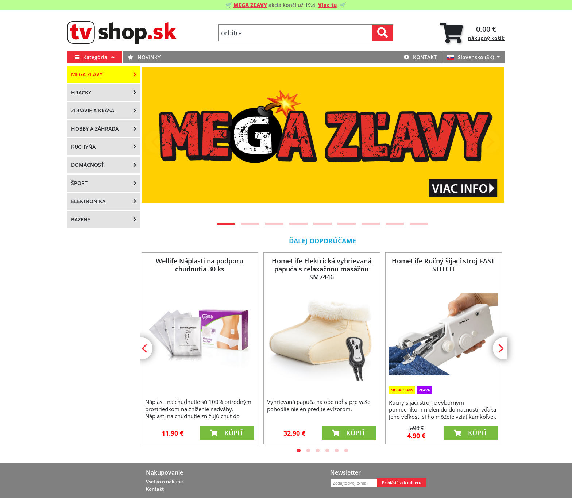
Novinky (144, 57)
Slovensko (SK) (471, 57)
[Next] (489, 142)
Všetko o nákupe (164, 481)
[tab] (472, 33)
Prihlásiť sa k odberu (401, 482)
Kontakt (420, 57)
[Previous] (156, 142)
